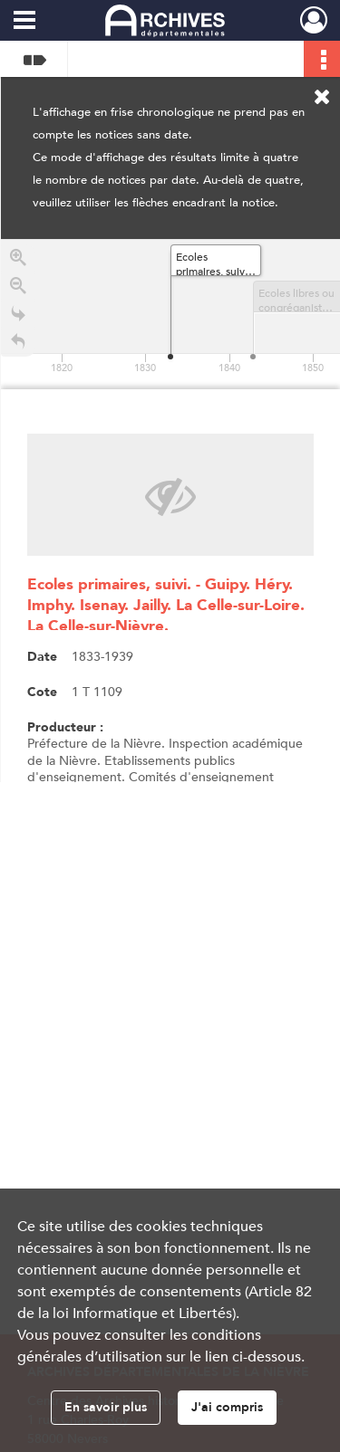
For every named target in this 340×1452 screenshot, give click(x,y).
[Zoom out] (18, 288)
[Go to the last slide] (18, 316)
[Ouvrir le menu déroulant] (24, 22)
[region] (170, 510)
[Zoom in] (18, 260)
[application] (170, 314)
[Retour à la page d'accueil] (18, 344)
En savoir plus (105, 1407)
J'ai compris (227, 1407)
